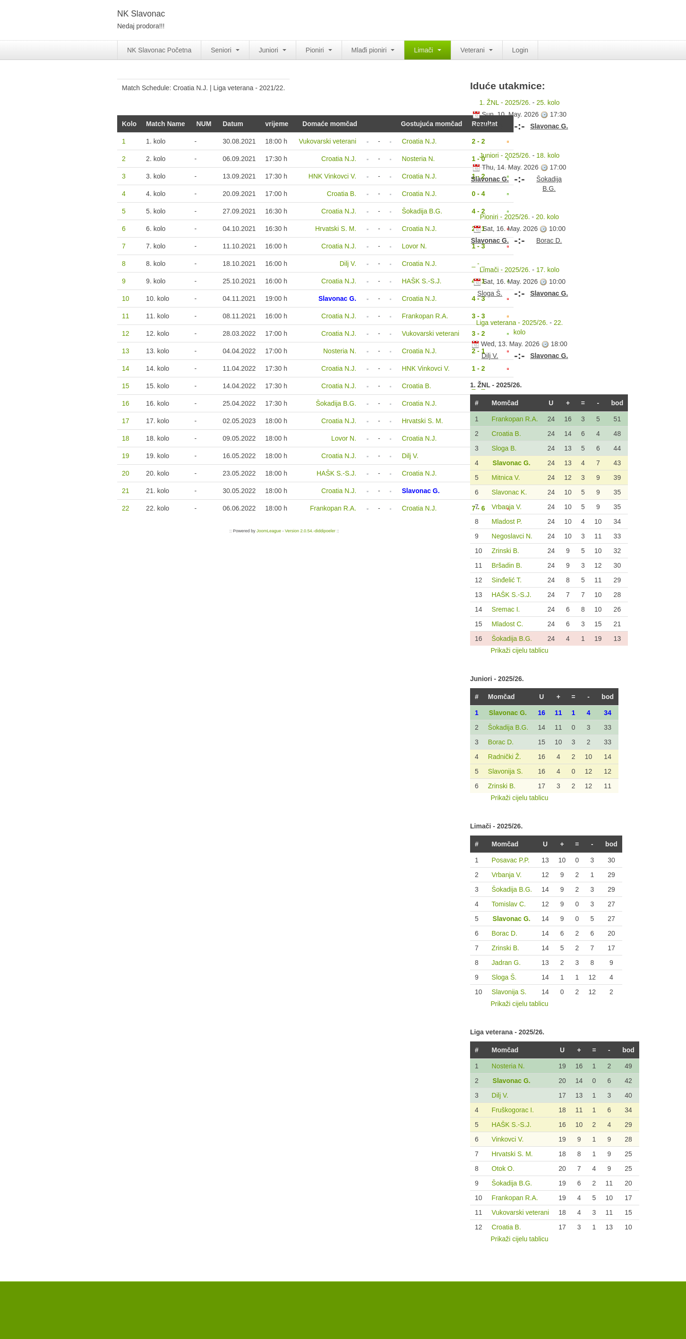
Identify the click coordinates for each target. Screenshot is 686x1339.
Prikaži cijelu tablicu (519, 650)
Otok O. (503, 1168)
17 (125, 421)
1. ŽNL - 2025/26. (505, 102)
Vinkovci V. (508, 1139)
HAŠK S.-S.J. (512, 594)
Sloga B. (504, 448)
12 (125, 333)
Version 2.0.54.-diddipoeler (310, 531)
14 (125, 368)
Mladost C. (507, 624)
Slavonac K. (509, 492)
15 (125, 386)
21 (125, 491)
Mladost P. (507, 521)
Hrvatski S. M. (512, 1154)
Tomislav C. (509, 904)
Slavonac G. (512, 463)
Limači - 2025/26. (505, 269)
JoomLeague (269, 531)
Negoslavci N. (512, 536)
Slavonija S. (505, 771)
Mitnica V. (506, 477)
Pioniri (319, 50)
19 (125, 456)
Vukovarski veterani (520, 1212)
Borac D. (501, 742)
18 (125, 438)
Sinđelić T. (507, 580)
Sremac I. (506, 609)
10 (125, 298)
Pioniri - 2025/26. (505, 217)
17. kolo (547, 269)
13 (125, 351)
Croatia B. (506, 433)
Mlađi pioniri (373, 50)
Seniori (225, 50)
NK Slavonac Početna (159, 50)
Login (520, 50)
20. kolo (547, 217)
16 (125, 403)
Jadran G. (506, 962)
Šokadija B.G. (512, 638)
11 (125, 316)
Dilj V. (500, 1095)
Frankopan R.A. (515, 419)
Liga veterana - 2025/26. (512, 322)
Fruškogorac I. (513, 1110)
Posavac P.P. (511, 860)
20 (125, 473)
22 (125, 508)
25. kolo (547, 102)
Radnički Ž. (504, 756)
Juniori (272, 50)
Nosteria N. (508, 1066)
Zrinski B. (505, 550)
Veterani (477, 50)
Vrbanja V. (507, 507)
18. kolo (547, 155)
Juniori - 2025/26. (505, 155)
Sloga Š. (504, 977)
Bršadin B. (507, 565)
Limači (427, 50)
